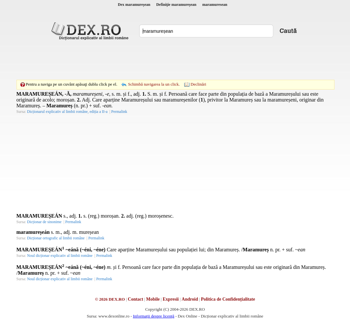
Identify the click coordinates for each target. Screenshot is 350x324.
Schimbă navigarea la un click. (154, 84)
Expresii (171, 299)
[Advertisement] (175, 60)
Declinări (198, 84)
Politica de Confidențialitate (228, 299)
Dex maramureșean (134, 4)
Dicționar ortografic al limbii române (56, 238)
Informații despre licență (153, 316)
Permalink (119, 111)
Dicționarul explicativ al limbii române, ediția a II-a (67, 111)
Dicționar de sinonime (44, 222)
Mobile (153, 299)
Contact (135, 299)
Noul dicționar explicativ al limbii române (60, 255)
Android (190, 299)
